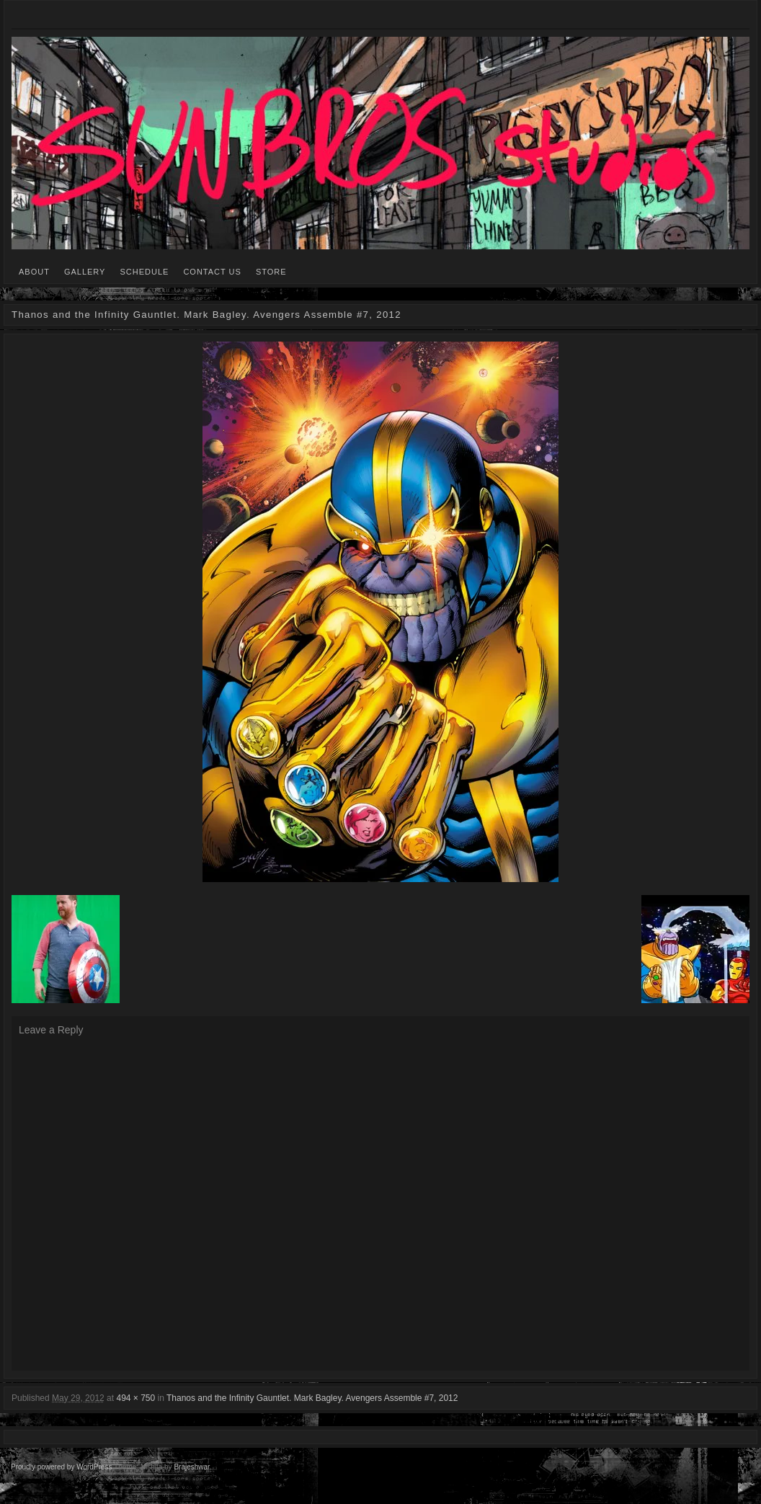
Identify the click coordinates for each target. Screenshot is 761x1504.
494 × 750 (135, 1398)
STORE (271, 271)
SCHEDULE (144, 271)
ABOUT (34, 271)
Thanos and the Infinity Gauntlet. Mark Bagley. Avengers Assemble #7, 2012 (312, 1398)
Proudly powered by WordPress (61, 1467)
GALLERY (85, 271)
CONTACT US (212, 271)
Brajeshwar (191, 1467)
